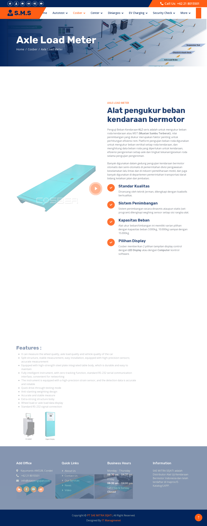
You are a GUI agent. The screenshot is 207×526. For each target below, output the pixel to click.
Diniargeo (114, 13)
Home (43, 13)
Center (95, 13)
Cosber (77, 13)
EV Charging (136, 13)
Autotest (59, 13)
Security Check (162, 13)
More (183, 13)
